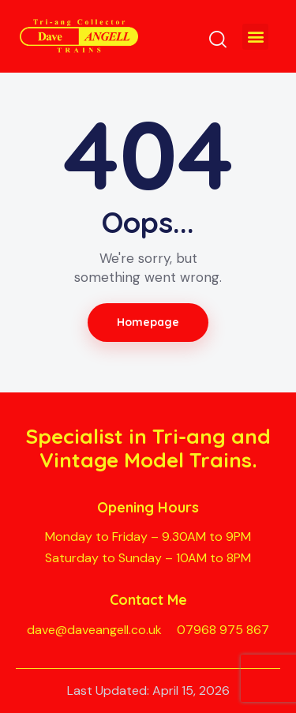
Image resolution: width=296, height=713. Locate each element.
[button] (255, 37)
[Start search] (218, 39)
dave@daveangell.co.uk (94, 629)
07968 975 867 (223, 629)
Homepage (148, 322)
